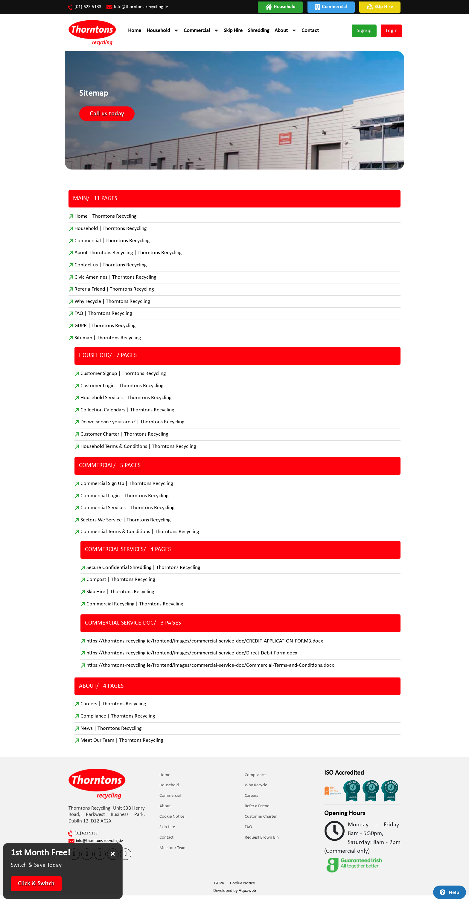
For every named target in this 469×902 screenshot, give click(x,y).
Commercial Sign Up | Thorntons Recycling (126, 488)
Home (134, 30)
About (281, 30)
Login (392, 30)
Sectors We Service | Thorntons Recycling (125, 525)
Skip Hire (380, 7)
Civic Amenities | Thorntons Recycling (115, 280)
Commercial (331, 7)
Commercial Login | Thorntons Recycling (124, 500)
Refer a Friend (257, 813)
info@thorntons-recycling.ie (137, 7)
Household (280, 7)
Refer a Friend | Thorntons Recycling (114, 292)
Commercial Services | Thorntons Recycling (127, 513)
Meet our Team (173, 855)
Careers (251, 803)
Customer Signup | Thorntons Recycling (123, 377)
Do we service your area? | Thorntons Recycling (132, 426)
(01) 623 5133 (84, 7)
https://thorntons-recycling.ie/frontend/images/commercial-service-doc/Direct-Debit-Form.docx (191, 659)
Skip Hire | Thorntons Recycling (120, 597)
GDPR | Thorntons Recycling (104, 329)
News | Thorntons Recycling (110, 735)
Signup (364, 30)
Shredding (258, 30)
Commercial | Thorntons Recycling (112, 243)
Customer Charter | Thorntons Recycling (124, 439)
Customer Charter (261, 824)
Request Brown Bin (262, 845)
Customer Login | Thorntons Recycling (121, 390)
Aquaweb (247, 897)
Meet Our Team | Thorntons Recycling (121, 747)
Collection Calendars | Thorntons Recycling (127, 414)
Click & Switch (36, 884)
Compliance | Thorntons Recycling (117, 723)
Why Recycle (256, 792)
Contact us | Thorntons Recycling (110, 268)
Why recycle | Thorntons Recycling (112, 305)
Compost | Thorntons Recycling (120, 585)
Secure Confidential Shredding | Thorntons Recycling (143, 573)
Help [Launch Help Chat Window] (454, 892)
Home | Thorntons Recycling (105, 219)
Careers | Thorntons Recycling (113, 710)
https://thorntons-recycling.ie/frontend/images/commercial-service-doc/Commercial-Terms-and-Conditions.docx (210, 671)
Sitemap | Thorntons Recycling (107, 341)
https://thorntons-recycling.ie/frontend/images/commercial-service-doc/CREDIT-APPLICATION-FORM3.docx (204, 647)
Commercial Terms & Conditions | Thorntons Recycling (139, 537)
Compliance (255, 782)
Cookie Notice (172, 824)
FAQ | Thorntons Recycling (103, 317)
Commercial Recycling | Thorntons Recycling (134, 610)
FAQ (248, 834)
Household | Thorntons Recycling (110, 231)
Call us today (111, 116)
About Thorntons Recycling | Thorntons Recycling (128, 256)
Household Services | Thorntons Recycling (125, 402)
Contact (310, 30)
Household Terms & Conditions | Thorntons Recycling (138, 451)
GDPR (219, 890)
